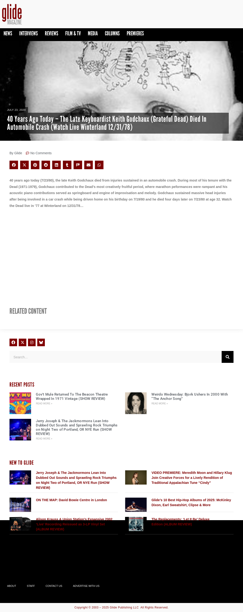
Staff (31, 585)
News (8, 33)
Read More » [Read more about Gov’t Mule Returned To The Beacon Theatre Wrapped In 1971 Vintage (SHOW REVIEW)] (44, 403)
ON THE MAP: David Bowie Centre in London (71, 500)
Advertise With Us (86, 585)
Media (93, 33)
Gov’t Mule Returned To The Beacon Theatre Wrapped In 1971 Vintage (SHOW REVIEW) (72, 396)
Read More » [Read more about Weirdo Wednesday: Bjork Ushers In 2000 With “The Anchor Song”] (159, 403)
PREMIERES (135, 33)
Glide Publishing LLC (124, 607)
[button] (13, 165)
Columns (112, 33)
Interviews (28, 33)
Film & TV (73, 33)
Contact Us (54, 585)
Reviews (51, 33)
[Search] (228, 357)
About (11, 585)
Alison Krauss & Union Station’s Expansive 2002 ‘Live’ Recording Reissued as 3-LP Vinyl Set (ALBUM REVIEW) (74, 524)
